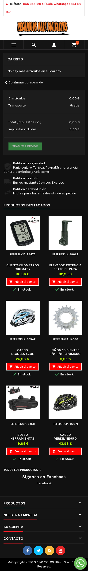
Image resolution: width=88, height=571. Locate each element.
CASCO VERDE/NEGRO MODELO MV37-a (65, 438)
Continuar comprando (23, 82)
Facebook (44, 483)
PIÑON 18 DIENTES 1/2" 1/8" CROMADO (65, 352)
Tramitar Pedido (25, 146)
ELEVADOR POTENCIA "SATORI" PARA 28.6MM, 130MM (65, 269)
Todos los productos (23, 470)
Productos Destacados (27, 205)
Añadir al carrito (22, 282)
